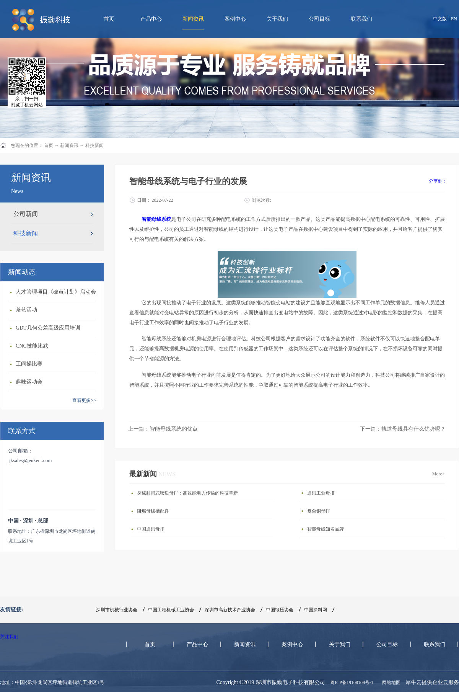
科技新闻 (94, 145)
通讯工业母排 (321, 493)
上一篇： (163, 429)
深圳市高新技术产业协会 (230, 609)
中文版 (440, 18)
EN (454, 18)
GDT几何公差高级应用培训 (48, 328)
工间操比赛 (29, 364)
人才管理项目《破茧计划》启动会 (56, 292)
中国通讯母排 (150, 529)
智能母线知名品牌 (325, 529)
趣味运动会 (29, 382)
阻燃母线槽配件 (153, 511)
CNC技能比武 (32, 346)
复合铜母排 (318, 511)
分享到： (438, 181)
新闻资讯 (69, 145)
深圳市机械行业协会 (116, 609)
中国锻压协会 (279, 609)
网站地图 (390, 682)
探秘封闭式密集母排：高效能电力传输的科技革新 (187, 493)
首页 (109, 19)
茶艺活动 (26, 310)
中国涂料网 (315, 609)
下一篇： (403, 429)
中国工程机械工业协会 (171, 609)
